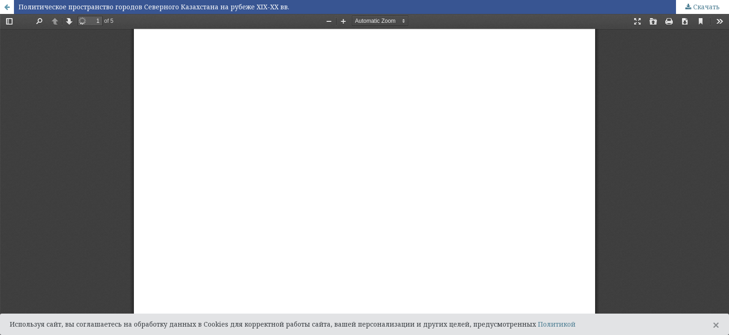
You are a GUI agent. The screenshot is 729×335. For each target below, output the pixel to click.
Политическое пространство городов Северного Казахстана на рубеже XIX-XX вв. (154, 6)
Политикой (557, 324)
